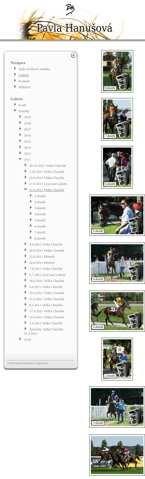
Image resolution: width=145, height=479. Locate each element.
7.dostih (40, 232)
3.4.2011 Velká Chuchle (46, 323)
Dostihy (24, 111)
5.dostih (40, 220)
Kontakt (24, 81)
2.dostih (40, 202)
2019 (27, 117)
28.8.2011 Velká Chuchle (46, 250)
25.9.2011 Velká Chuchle (46, 178)
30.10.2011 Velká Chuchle (47, 166)
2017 (27, 129)
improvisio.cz (42, 363)
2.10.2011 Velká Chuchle (46, 172)
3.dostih (40, 208)
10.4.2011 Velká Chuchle (46, 317)
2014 (27, 147)
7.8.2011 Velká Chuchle (46, 269)
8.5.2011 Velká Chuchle (46, 305)
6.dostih (40, 226)
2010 (27, 339)
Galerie (24, 75)
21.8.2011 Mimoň (41, 256)
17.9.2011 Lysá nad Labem (48, 184)
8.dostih (40, 238)
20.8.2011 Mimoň (41, 263)
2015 (27, 141)
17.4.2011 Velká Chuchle (46, 311)
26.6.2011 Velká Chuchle (46, 281)
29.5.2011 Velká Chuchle (46, 293)
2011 (27, 160)
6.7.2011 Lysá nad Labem (47, 275)
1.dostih (40, 196)
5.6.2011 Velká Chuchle (46, 287)
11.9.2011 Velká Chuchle (46, 190)
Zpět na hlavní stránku (34, 69)
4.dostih (40, 214)
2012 (27, 153)
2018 (27, 123)
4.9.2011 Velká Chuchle (46, 244)
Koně (22, 105)
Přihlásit (24, 87)
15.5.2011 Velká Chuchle (46, 299)
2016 (27, 135)
